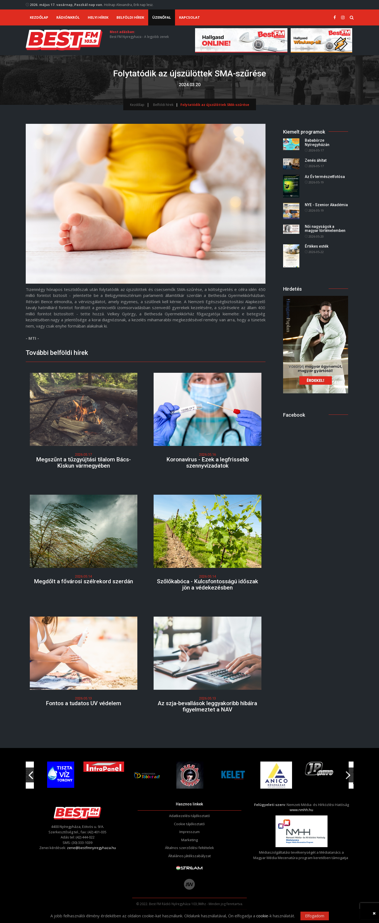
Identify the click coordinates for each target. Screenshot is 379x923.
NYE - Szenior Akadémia (326, 205)
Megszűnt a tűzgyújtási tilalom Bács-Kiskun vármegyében (83, 462)
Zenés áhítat (315, 160)
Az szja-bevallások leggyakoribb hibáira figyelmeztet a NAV (207, 706)
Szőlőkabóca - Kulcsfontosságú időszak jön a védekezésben (207, 584)
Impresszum (189, 831)
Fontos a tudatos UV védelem (83, 703)
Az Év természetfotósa (325, 176)
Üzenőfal (161, 17)
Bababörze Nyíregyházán (317, 142)
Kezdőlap (39, 17)
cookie (262, 915)
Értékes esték (316, 246)
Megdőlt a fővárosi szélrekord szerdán (83, 581)
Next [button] (348, 772)
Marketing (189, 839)
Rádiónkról (68, 17)
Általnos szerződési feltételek (189, 847)
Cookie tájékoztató (189, 823)
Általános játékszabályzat (189, 855)
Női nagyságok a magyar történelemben (325, 228)
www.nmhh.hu (301, 809)
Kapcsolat (189, 17)
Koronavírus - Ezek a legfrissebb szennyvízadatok (207, 462)
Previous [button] (30, 772)
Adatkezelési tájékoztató (189, 815)
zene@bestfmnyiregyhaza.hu (91, 847)
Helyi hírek (98, 17)
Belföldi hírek (130, 17)
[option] (147, 775)
